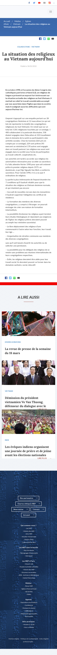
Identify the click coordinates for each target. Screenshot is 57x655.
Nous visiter (21, 509)
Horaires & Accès (28, 624)
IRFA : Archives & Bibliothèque (29, 575)
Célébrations (29, 611)
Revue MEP (29, 586)
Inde (7, 440)
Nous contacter (29, 627)
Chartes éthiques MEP (28, 504)
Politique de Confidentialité (29, 639)
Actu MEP (29, 534)
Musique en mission (29, 608)
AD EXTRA (28, 592)
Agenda (28, 599)
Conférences (29, 605)
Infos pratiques (28, 621)
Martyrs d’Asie (28, 539)
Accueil (7, 21)
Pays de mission (29, 550)
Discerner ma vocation (29, 572)
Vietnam (16, 24)
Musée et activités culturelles (29, 567)
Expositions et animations (29, 602)
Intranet (28, 515)
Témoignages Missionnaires (29, 553)
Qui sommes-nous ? (28, 525)
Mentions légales (14, 639)
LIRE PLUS (45, 360)
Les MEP (29, 528)
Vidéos (29, 594)
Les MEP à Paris (28, 561)
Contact (38, 509)
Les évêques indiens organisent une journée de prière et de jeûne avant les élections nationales (28, 451)
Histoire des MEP (28, 531)
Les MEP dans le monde (28, 547)
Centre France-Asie (29, 578)
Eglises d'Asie (23, 47)
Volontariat (28, 556)
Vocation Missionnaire (29, 537)
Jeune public (29, 616)
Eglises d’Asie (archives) (29, 589)
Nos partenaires (28, 498)
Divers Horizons (13, 342)
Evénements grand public (29, 614)
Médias (18, 21)
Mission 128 (29, 564)
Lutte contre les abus (29, 542)
